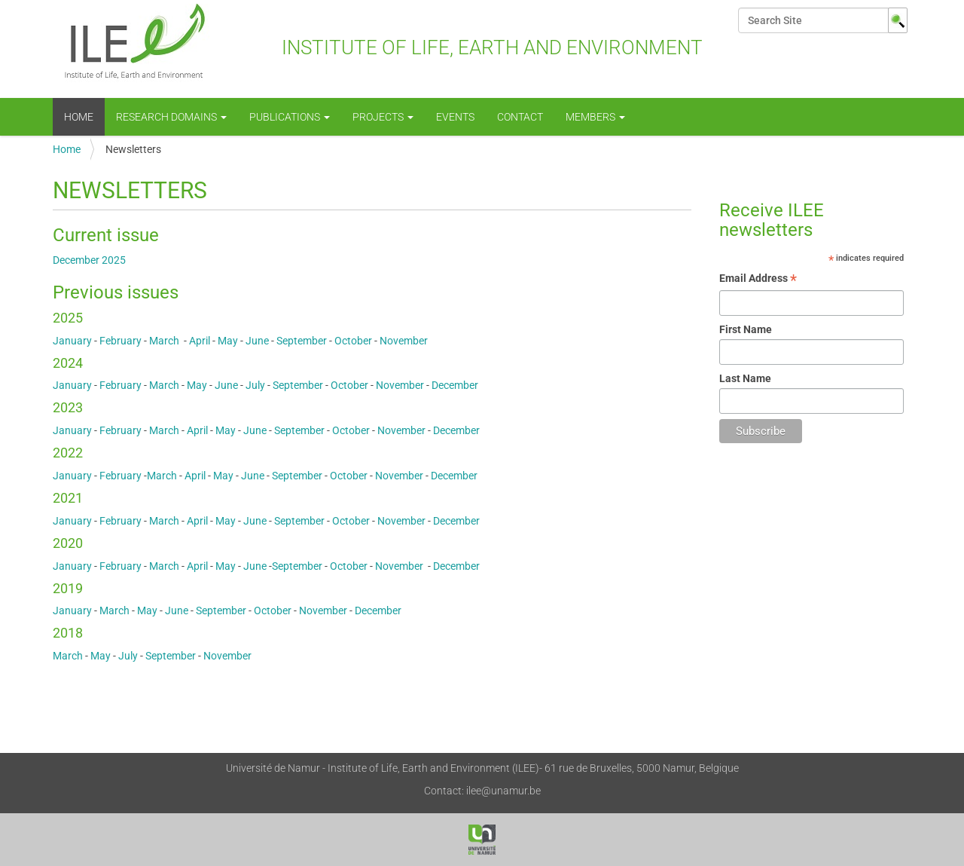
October (353, 341)
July (256, 385)
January (72, 341)
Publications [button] (289, 117)
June (257, 341)
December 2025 (89, 260)
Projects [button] (382, 117)
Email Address (758, 279)
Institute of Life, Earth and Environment (378, 49)
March (166, 341)
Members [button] (595, 117)
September (301, 341)
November (404, 341)
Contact (520, 117)
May (228, 341)
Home (78, 117)
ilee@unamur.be (503, 791)
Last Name (745, 378)
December (455, 385)
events (455, 117)
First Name (745, 329)
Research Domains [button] (171, 117)
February (121, 341)
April (199, 341)
